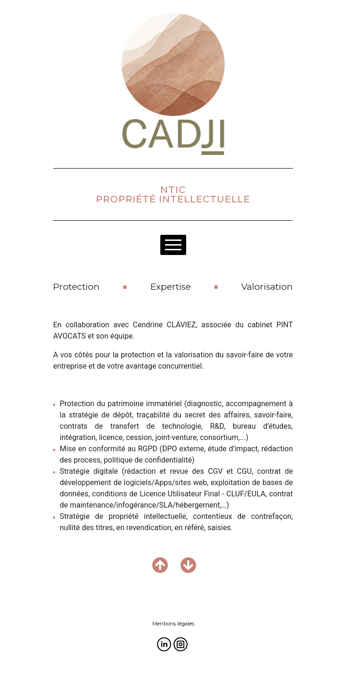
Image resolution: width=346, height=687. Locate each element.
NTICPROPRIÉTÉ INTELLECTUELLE (173, 194)
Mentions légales (173, 623)
